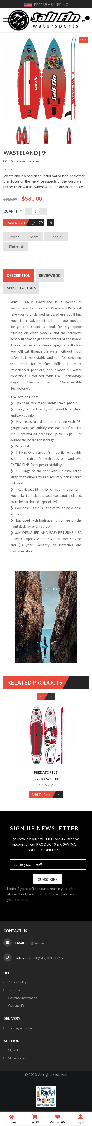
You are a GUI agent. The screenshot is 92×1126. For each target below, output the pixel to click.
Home (12, 1119)
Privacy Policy (17, 982)
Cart (34, 1119)
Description (19, 275)
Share (34, 236)
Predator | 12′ (46, 772)
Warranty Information (22, 998)
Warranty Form (18, 1005)
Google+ (56, 236)
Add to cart (16, 223)
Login (80, 1119)
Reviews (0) (49, 275)
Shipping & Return (20, 1028)
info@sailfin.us (34, 943)
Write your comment (25, 161)
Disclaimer (15, 990)
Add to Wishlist (40, 222)
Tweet (13, 236)
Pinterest (15, 246)
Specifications (21, 288)
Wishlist (57, 1119)
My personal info (19, 1058)
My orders (15, 1050)
